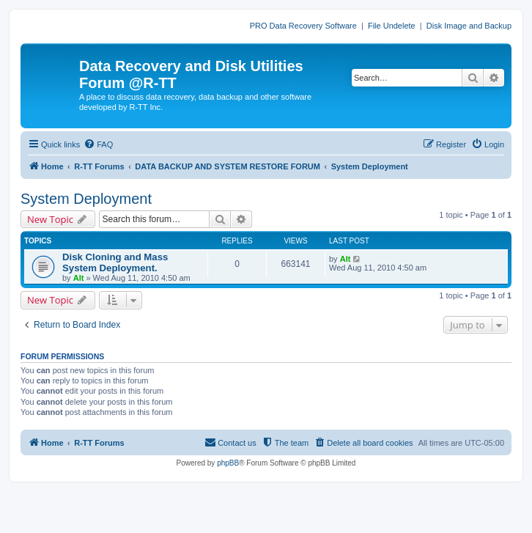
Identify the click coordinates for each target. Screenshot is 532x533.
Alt (78, 277)
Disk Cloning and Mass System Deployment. (115, 262)
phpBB (228, 463)
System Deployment (86, 199)
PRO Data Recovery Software (303, 25)
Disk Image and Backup (468, 25)
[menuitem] (98, 144)
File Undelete (391, 25)
